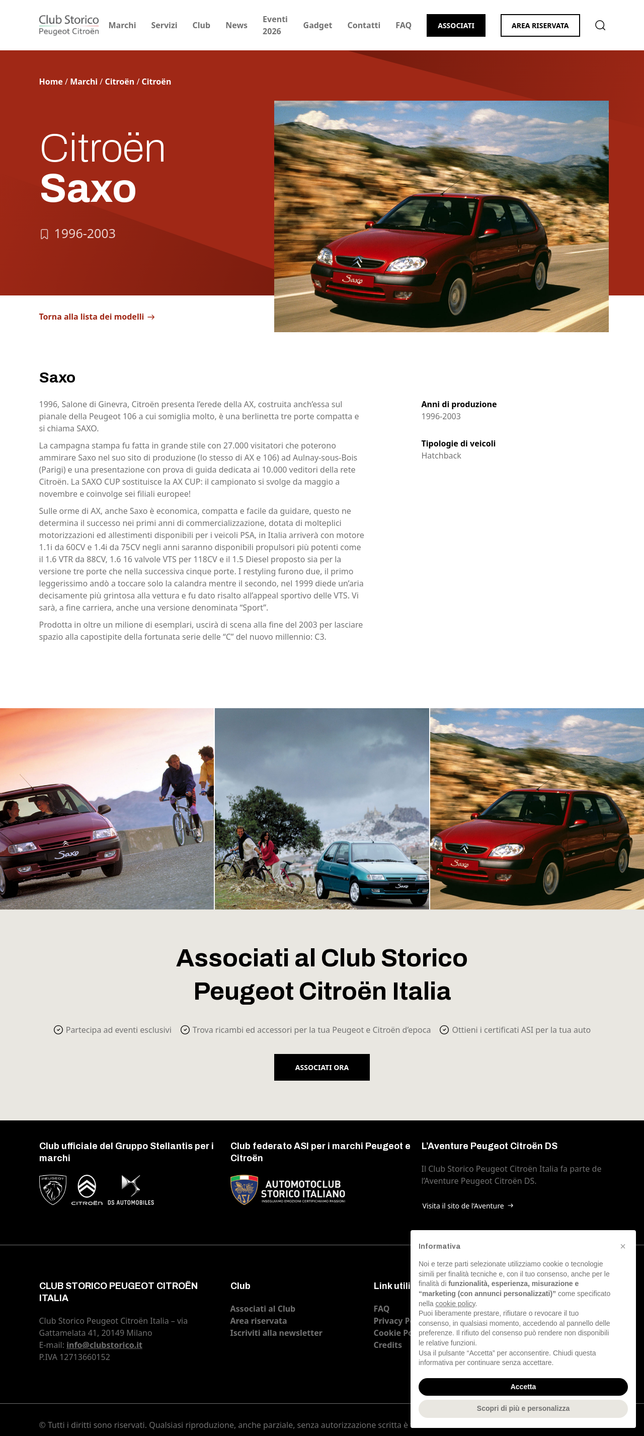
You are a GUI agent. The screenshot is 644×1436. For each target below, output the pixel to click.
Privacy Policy (401, 1320)
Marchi (122, 25)
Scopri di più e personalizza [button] (523, 1408)
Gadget (318, 25)
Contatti (363, 25)
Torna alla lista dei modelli (91, 316)
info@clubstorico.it (104, 1344)
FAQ (403, 25)
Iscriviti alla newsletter (276, 1332)
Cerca (600, 25)
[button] (623, 1246)
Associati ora (322, 1067)
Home (51, 81)
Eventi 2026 (275, 25)
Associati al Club (263, 1308)
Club (202, 25)
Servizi (164, 25)
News (236, 25)
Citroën (119, 81)
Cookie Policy (400, 1332)
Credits (388, 1344)
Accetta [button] (523, 1387)
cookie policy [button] (455, 1304)
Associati (456, 25)
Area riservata (540, 25)
